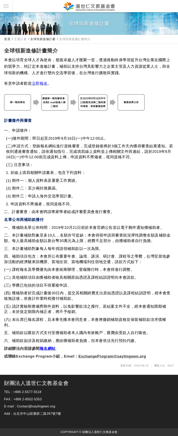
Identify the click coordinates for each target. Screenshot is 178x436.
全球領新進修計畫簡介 (74, 39)
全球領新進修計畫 (42, 39)
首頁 (7, 39)
